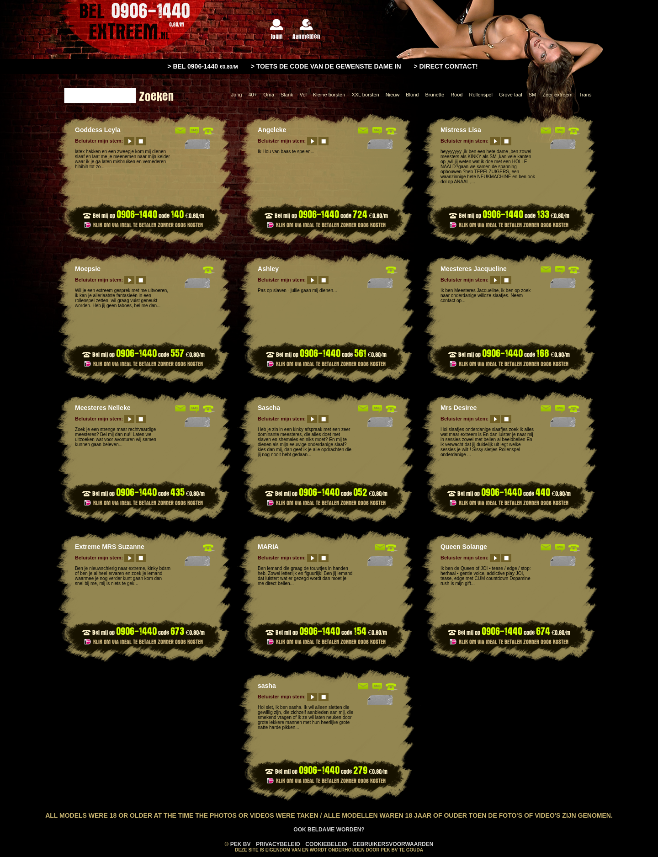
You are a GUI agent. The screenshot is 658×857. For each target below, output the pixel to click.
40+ (252, 94)
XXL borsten (365, 94)
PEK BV (240, 844)
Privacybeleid (278, 844)
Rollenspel (480, 94)
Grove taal (510, 94)
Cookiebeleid (326, 844)
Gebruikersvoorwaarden (392, 844)
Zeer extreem (557, 94)
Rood (456, 94)
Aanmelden (306, 29)
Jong (236, 94)
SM (532, 94)
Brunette (434, 94)
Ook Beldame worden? (328, 829)
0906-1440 (137, 214)
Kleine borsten (329, 94)
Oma (268, 94)
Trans (585, 94)
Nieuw (393, 94)
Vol (303, 94)
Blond (412, 94)
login (277, 29)
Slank (287, 94)
